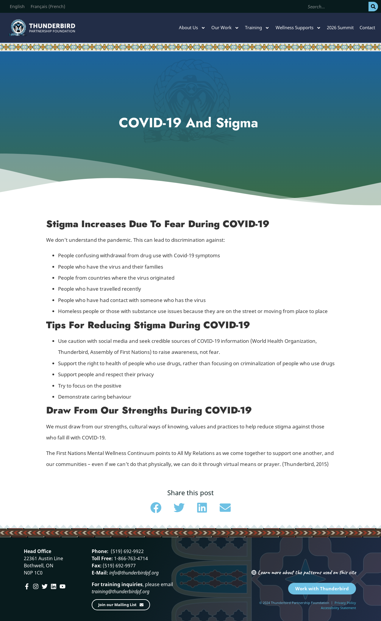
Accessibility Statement (338, 607)
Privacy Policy (345, 602)
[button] (156, 508)
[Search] (373, 6)
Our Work (225, 28)
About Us (192, 28)
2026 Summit (340, 27)
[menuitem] (17, 6)
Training (257, 28)
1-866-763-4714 (130, 558)
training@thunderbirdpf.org (120, 591)
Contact (367, 27)
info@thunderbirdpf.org (134, 572)
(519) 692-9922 (127, 551)
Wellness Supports (298, 28)
